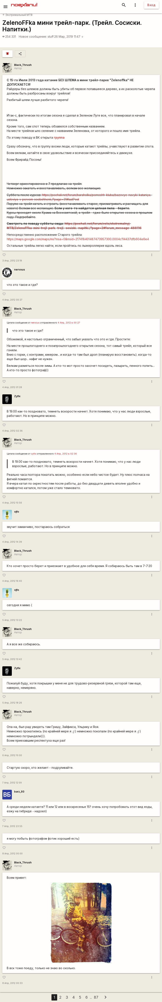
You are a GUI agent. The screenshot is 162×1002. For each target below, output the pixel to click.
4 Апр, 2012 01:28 (12, 387)
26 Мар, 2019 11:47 (69, 36)
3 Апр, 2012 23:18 (12, 260)
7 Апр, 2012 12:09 (12, 782)
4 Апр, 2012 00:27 (12, 299)
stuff (51, 36)
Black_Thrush (23, 64)
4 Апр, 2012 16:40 (12, 581)
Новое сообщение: (33, 36)
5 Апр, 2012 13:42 (12, 659)
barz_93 (19, 791)
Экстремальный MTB (17, 14)
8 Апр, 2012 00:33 (12, 983)
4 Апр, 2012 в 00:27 (69, 322)
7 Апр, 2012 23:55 (12, 826)
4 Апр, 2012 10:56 (12, 502)
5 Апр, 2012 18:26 (12, 702)
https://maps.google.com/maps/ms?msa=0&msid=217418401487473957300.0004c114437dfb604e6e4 (78, 239)
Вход (151, 5)
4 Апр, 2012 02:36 (12, 430)
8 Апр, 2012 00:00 (12, 853)
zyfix (33, 453)
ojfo (16, 511)
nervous (19, 269)
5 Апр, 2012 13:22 (12, 620)
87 (96, 997)
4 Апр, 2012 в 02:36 (65, 453)
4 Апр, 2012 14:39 (12, 542)
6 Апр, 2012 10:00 (12, 755)
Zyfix (17, 396)
